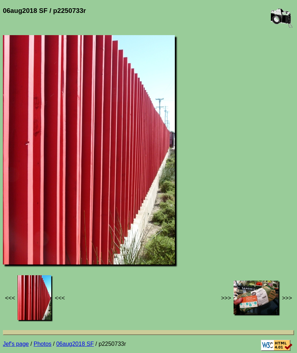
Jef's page (16, 344)
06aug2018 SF (75, 344)
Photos (43, 344)
